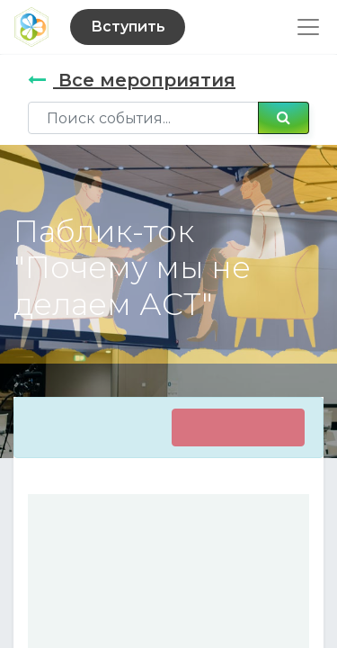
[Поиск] (283, 118)
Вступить (128, 26)
